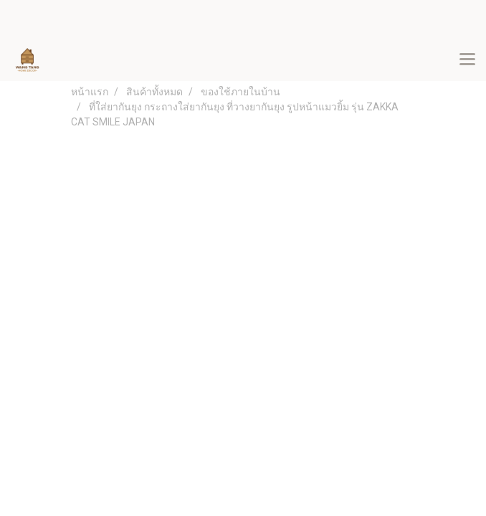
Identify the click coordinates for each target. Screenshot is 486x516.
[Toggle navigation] (467, 60)
